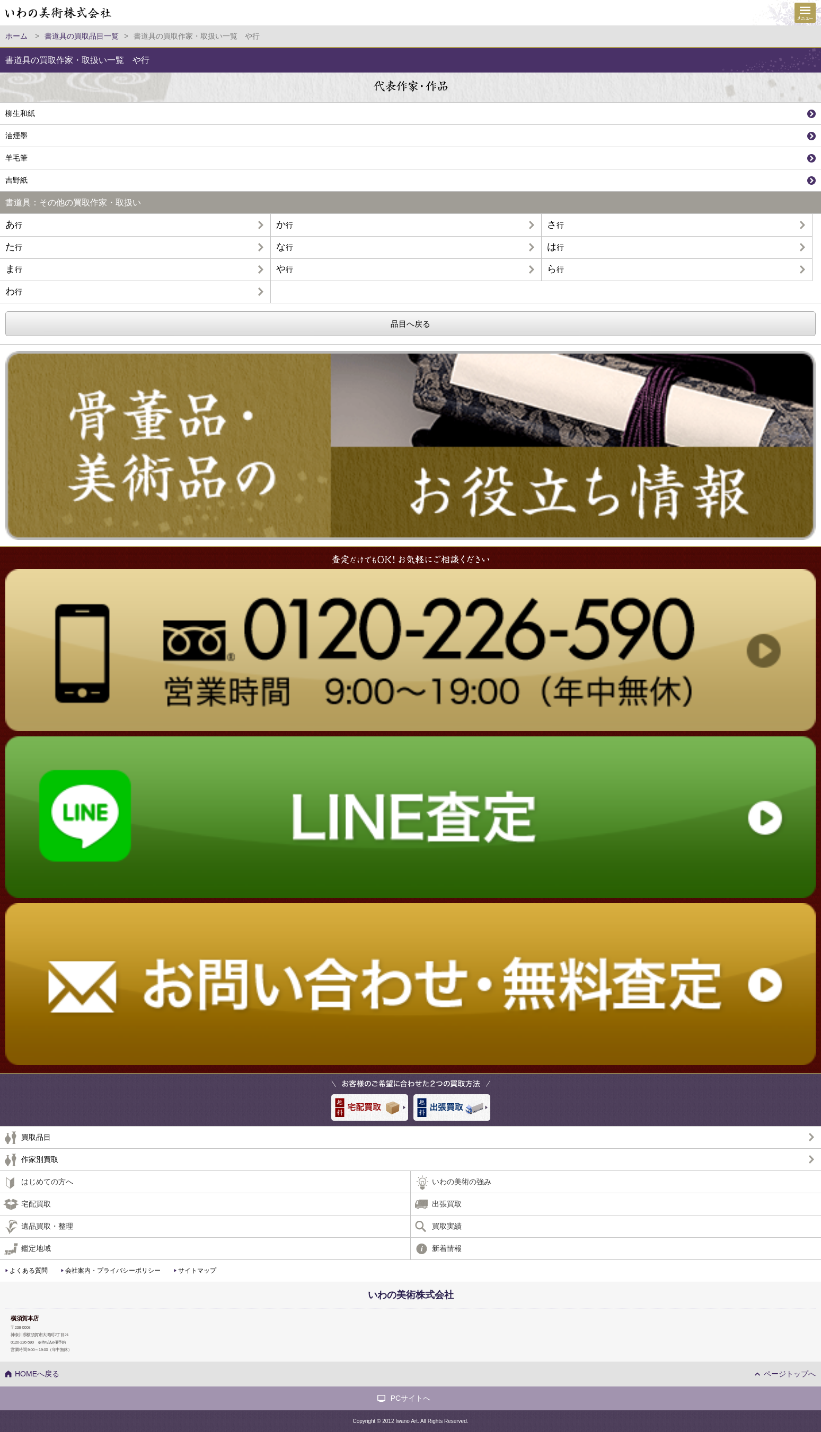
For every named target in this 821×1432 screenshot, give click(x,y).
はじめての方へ (47, 1181)
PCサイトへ (410, 1398)
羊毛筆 (16, 158)
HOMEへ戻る (37, 1374)
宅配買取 (36, 1204)
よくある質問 (29, 1270)
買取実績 (447, 1226)
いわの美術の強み (461, 1181)
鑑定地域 (36, 1248)
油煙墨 (16, 135)
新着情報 (447, 1248)
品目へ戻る (410, 323)
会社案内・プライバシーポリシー (113, 1270)
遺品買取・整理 (47, 1226)
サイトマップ (197, 1270)
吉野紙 (16, 180)
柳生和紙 (20, 113)
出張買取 (447, 1204)
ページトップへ (790, 1374)
